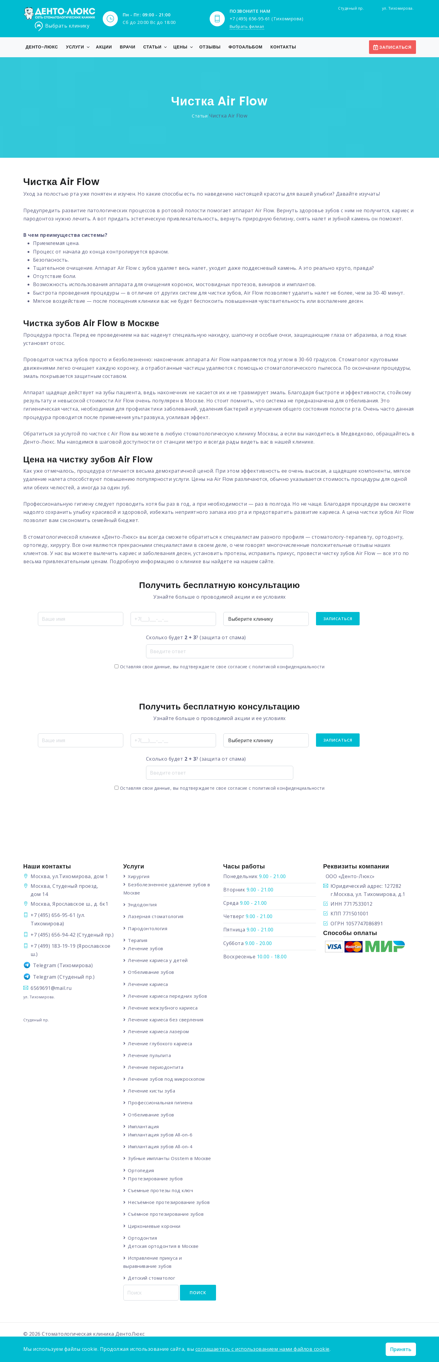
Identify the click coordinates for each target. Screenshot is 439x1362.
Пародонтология (148, 928)
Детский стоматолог (151, 1278)
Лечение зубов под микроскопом (166, 1079)
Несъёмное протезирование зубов (169, 1202)
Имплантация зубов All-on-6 (160, 1135)
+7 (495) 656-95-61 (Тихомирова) (267, 18)
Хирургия (139, 876)
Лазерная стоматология (156, 916)
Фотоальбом (245, 47)
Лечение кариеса (148, 984)
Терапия (138, 940)
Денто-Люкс (42, 47)
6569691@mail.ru (51, 987)
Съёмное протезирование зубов (166, 1214)
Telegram (44, 965)
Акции (104, 47)
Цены (180, 47)
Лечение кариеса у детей (158, 960)
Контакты (283, 47)
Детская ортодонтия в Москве (163, 1246)
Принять (400, 1349)
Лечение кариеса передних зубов (167, 996)
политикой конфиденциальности (288, 666)
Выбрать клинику (62, 26)
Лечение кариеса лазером (158, 1031)
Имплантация (143, 1126)
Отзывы (210, 47)
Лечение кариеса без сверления (166, 1020)
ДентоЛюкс (130, 1334)
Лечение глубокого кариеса (160, 1043)
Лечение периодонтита (156, 1067)
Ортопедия (141, 1170)
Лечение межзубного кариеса (163, 1007)
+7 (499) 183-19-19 (53, 945)
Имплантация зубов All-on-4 (160, 1146)
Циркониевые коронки (154, 1226)
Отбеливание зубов (151, 972)
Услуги (75, 47)
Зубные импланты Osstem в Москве (169, 1158)
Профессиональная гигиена (160, 1102)
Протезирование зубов (155, 1178)
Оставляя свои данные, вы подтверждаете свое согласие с (219, 666)
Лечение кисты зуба (151, 1091)
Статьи (152, 47)
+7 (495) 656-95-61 (53, 914)
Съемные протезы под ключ (160, 1190)
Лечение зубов (146, 948)
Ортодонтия (142, 1238)
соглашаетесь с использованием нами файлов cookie (262, 1349)
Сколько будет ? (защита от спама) (196, 637)
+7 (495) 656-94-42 (53, 934)
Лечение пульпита (149, 1055)
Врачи (127, 47)
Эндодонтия (142, 904)
